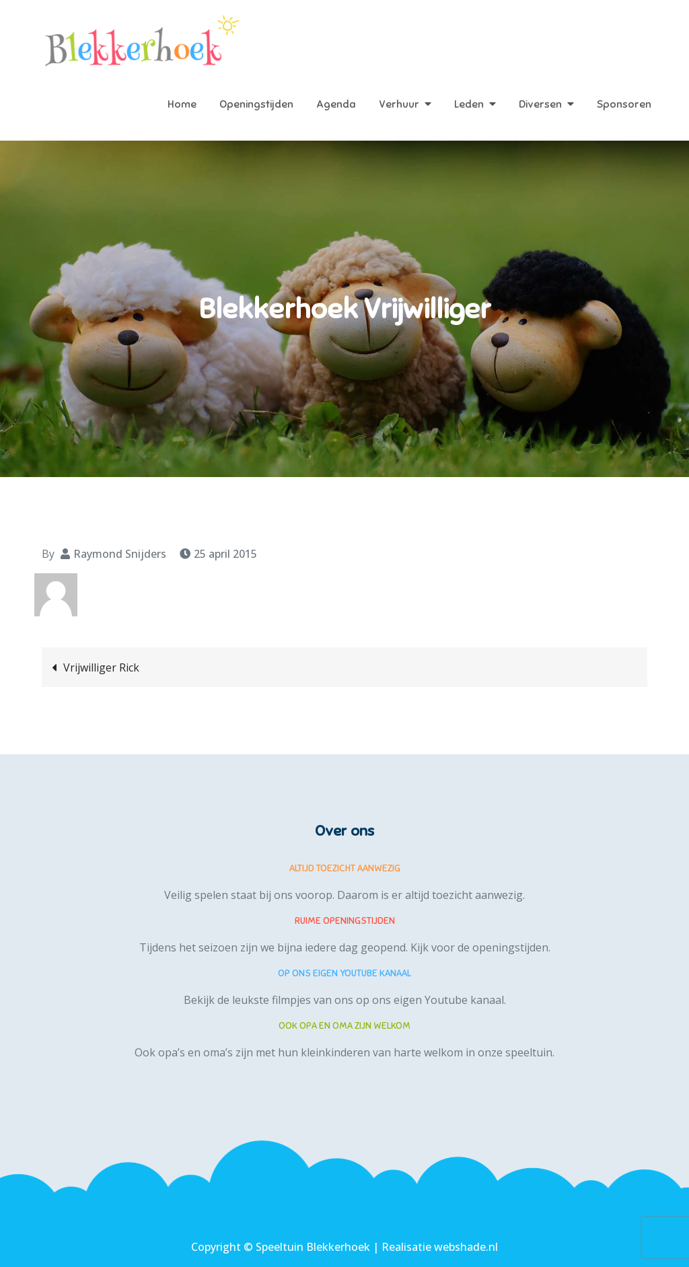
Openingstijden (256, 104)
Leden (469, 104)
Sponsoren (624, 104)
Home (182, 104)
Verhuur (399, 104)
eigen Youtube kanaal (449, 999)
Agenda (336, 104)
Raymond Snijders (119, 553)
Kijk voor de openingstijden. (480, 947)
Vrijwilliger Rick (101, 667)
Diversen (540, 104)
